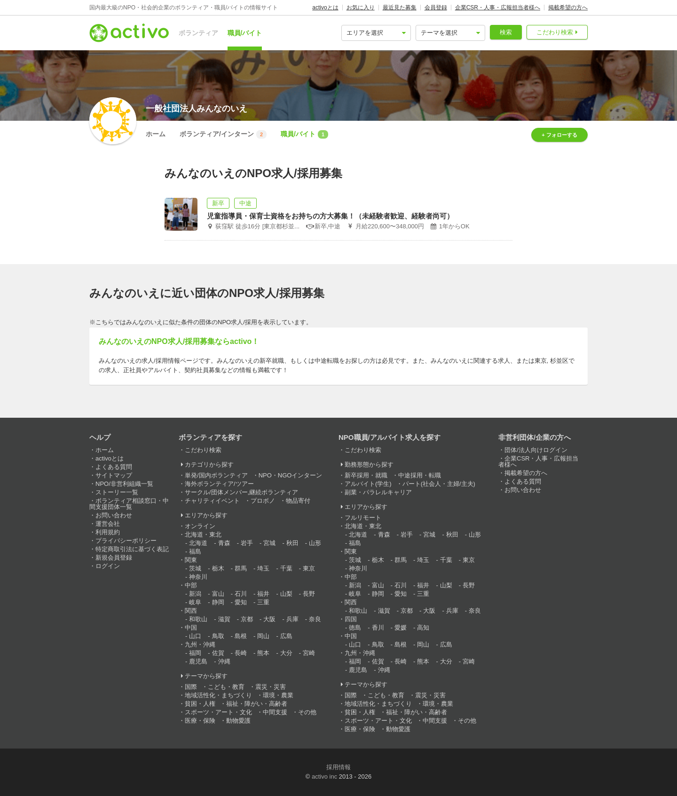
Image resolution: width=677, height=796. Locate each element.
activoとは (325, 7)
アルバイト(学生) (368, 483)
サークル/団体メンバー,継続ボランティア (241, 492)
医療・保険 (200, 720)
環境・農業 (278, 695)
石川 (241, 593)
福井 (263, 593)
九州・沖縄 (200, 644)
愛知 (241, 602)
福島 (195, 551)
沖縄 (224, 661)
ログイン (107, 566)
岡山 (263, 636)
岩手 (247, 542)
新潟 (195, 593)
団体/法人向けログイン (535, 449)
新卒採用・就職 (366, 475)
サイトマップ (113, 475)
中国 (191, 627)
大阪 (269, 619)
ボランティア (198, 33)
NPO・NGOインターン (291, 475)
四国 (351, 619)
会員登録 (436, 7)
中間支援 (275, 712)
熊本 (263, 652)
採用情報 (338, 767)
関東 (191, 559)
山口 (195, 636)
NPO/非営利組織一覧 (124, 483)
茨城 (195, 568)
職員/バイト (245, 33)
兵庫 (292, 619)
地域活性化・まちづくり (218, 695)
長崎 (241, 652)
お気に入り (360, 7)
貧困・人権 (200, 703)
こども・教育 (226, 686)
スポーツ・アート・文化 (218, 712)
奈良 (315, 619)
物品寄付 (298, 500)
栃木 (218, 568)
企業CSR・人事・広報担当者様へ (497, 7)
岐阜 (195, 602)
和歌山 (198, 619)
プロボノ (263, 500)
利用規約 (107, 532)
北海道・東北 (203, 534)
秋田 (292, 542)
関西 (191, 610)
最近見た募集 (400, 7)
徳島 (355, 627)
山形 (315, 542)
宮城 (269, 542)
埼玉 (263, 568)
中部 (191, 585)
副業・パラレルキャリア (378, 492)
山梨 (286, 593)
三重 (263, 602)
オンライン (200, 526)
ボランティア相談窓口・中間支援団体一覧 (129, 503)
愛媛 (400, 627)
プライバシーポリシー (126, 540)
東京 (309, 568)
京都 (247, 619)
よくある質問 (113, 466)
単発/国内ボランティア (216, 475)
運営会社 (107, 523)
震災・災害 (270, 686)
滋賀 (224, 619)
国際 (191, 686)
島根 (241, 636)
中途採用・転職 (419, 475)
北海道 (198, 542)
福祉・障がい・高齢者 (256, 703)
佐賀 (218, 652)
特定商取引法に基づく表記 (132, 549)
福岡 (195, 652)
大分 (286, 652)
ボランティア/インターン (223, 134)
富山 (218, 593)
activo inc (324, 776)
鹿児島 (198, 661)
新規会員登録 (113, 557)
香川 (378, 627)
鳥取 (218, 636)
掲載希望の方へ (568, 7)
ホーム (155, 134)
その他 (307, 712)
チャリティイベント (212, 500)
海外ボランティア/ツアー (219, 483)
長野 (309, 593)
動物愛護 (238, 720)
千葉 (286, 568)
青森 (224, 542)
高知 (423, 627)
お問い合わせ (113, 515)
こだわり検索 (554, 32)
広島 (286, 636)
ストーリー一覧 (116, 492)
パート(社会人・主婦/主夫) (438, 483)
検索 (506, 32)
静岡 (218, 602)
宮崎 (309, 652)
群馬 (241, 568)
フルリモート (363, 517)
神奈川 (198, 576)
